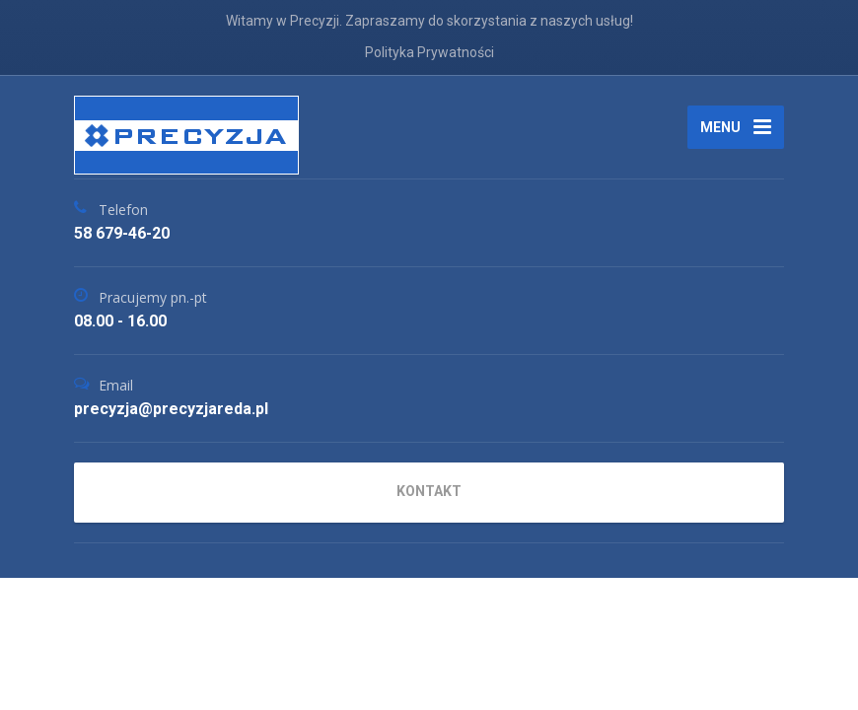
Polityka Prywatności (429, 52)
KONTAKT (429, 491)
